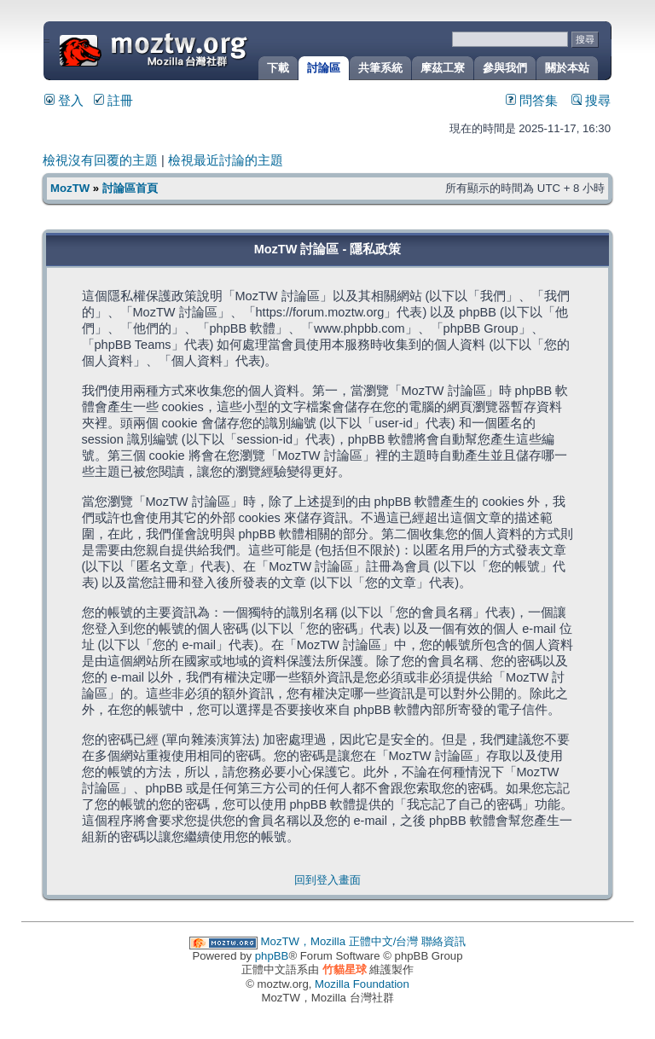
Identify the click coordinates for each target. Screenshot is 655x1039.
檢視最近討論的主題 (225, 160)
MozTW (194, 49)
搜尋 (591, 100)
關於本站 (567, 67)
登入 (64, 100)
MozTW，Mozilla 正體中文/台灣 (340, 941)
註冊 (113, 100)
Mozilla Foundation (362, 984)
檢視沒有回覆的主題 (100, 160)
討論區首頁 (130, 188)
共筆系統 (380, 67)
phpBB (272, 955)
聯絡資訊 (443, 941)
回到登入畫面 (327, 880)
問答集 (532, 100)
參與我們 (505, 67)
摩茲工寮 (442, 67)
